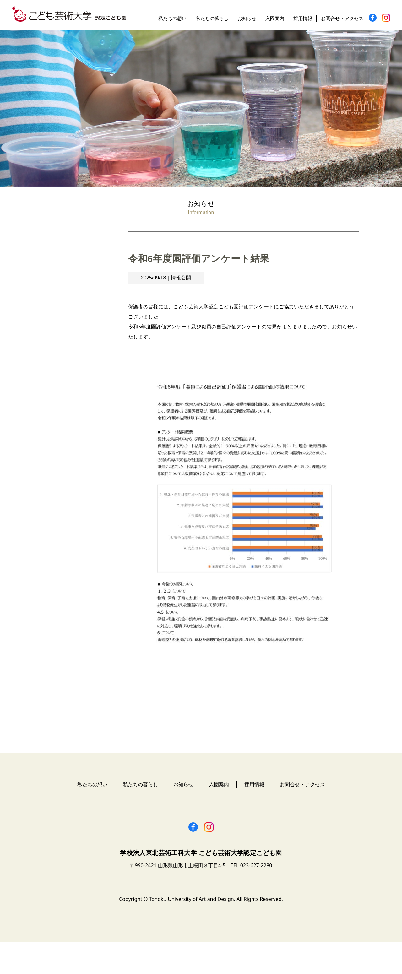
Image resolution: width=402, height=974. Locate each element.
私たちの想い (172, 18)
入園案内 (274, 18)
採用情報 (302, 18)
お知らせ (246, 18)
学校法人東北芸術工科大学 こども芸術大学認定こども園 (201, 884)
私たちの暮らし (212, 18)
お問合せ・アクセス (342, 18)
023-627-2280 (256, 897)
